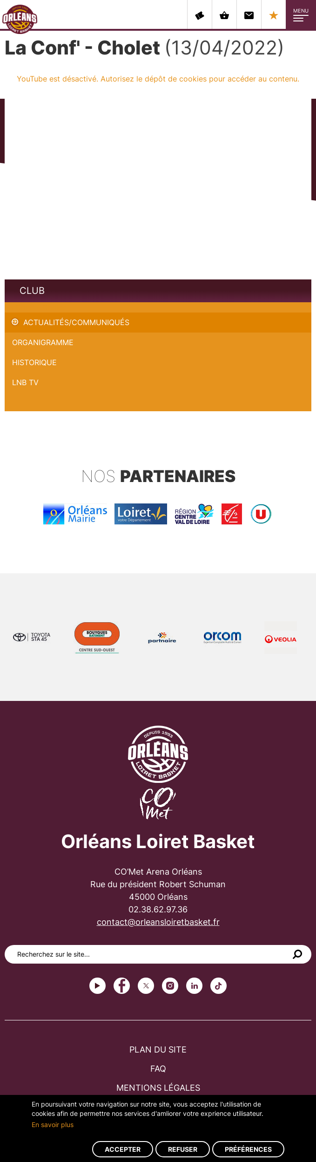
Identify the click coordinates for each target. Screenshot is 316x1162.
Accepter (123, 1149)
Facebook (122, 986)
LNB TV (25, 382)
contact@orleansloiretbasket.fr (158, 922)
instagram (170, 986)
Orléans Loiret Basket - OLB (19, 19)
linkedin (194, 986)
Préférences (248, 1149)
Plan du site (158, 1049)
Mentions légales (158, 1088)
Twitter (146, 986)
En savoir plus (53, 1124)
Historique (34, 362)
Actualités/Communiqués (76, 322)
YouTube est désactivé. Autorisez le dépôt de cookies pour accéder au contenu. (158, 78)
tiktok (218, 986)
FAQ (158, 1069)
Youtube (97, 986)
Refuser (182, 1149)
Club (32, 290)
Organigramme (43, 342)
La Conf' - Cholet (35, 307)
